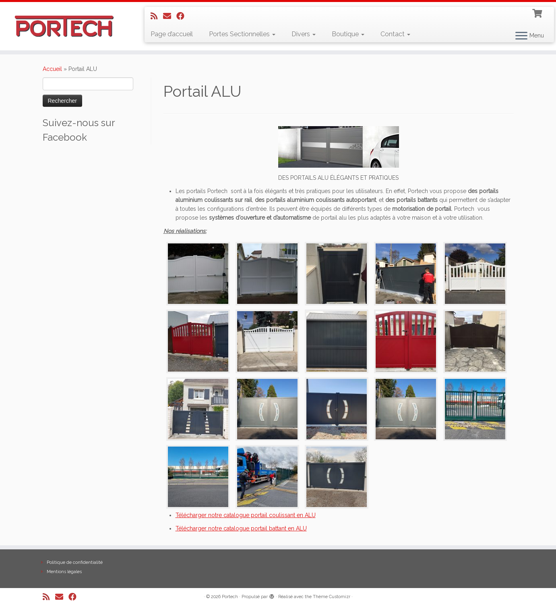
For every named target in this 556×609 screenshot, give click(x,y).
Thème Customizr (331, 596)
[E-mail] (169, 16)
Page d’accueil (172, 34)
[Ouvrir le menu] (521, 36)
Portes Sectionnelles (242, 34)
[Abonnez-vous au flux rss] (157, 16)
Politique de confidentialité (75, 562)
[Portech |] (64, 26)
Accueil (52, 69)
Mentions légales (64, 571)
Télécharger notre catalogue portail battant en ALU (241, 528)
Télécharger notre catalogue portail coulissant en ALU (246, 515)
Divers (303, 34)
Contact (395, 34)
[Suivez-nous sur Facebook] (183, 16)
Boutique (348, 34)
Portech (230, 596)
